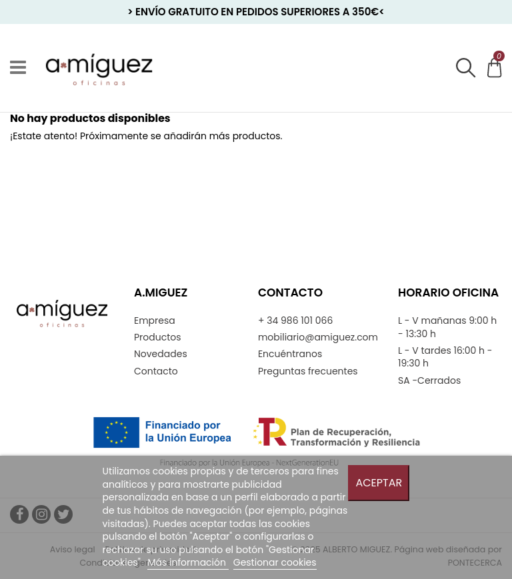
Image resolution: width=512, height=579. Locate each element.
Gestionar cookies (275, 562)
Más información (187, 562)
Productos (157, 337)
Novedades (160, 354)
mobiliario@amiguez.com (318, 337)
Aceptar (378, 482)
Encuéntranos (290, 354)
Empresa (154, 320)
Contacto (156, 371)
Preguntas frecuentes (308, 371)
